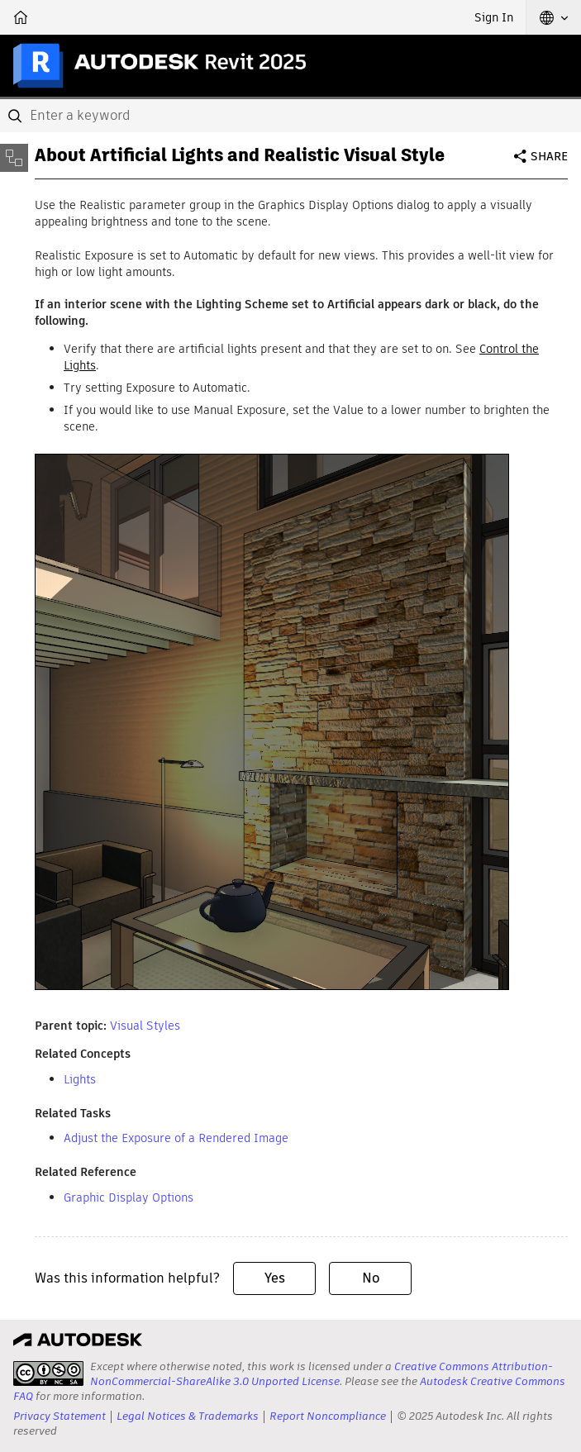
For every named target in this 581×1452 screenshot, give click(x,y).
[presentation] (48, 1373)
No (370, 1278)
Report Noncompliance (327, 1416)
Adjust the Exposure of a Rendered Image (176, 1138)
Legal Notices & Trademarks (188, 1416)
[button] (553, 17)
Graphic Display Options (128, 1197)
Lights (80, 1079)
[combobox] (290, 115)
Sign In (493, 17)
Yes (274, 1278)
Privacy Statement (59, 1416)
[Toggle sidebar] (14, 158)
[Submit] (16, 115)
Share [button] (549, 156)
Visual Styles (145, 1025)
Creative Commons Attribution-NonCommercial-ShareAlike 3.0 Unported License (321, 1374)
